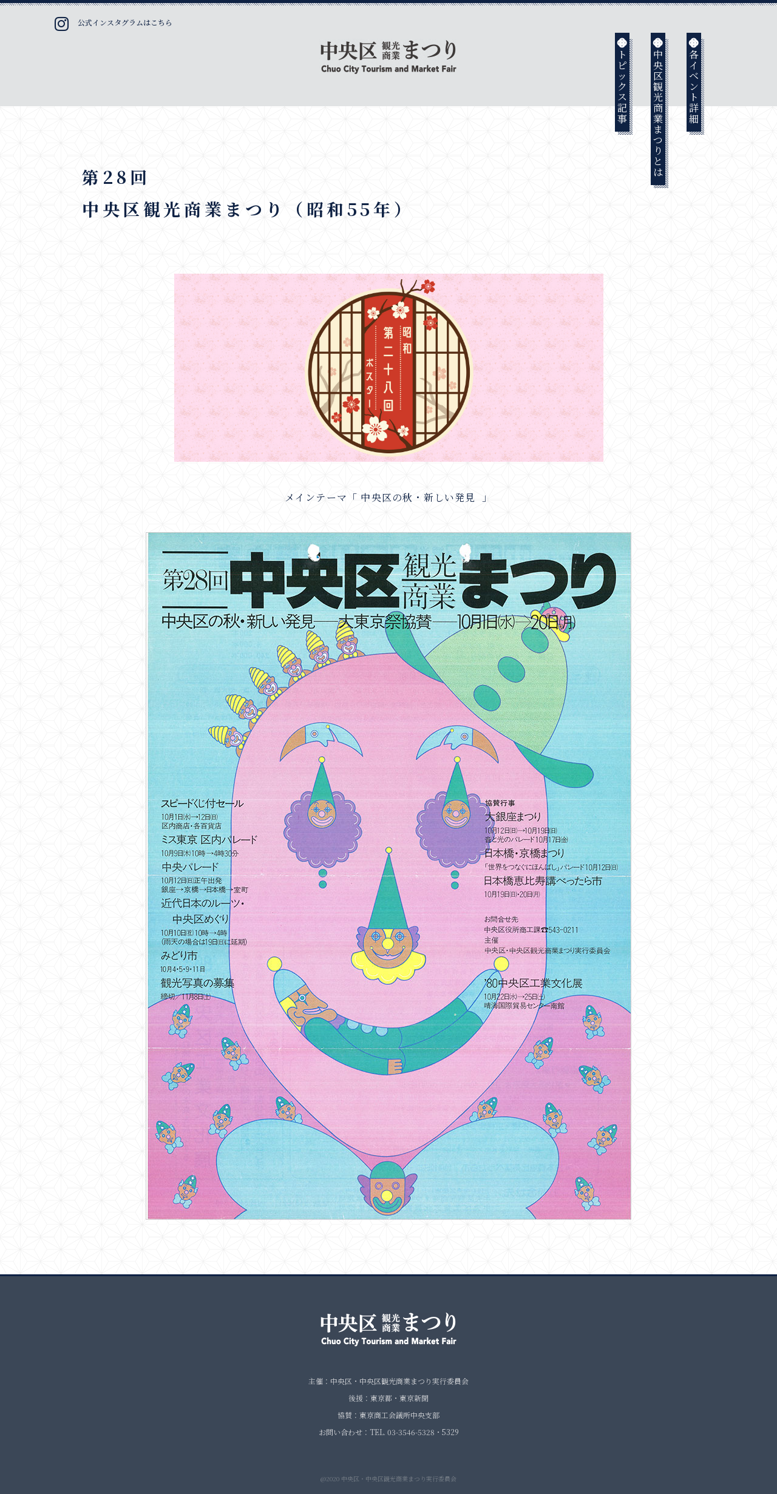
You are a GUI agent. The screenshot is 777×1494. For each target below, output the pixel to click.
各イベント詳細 (694, 80)
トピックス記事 (622, 80)
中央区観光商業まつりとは (658, 106)
